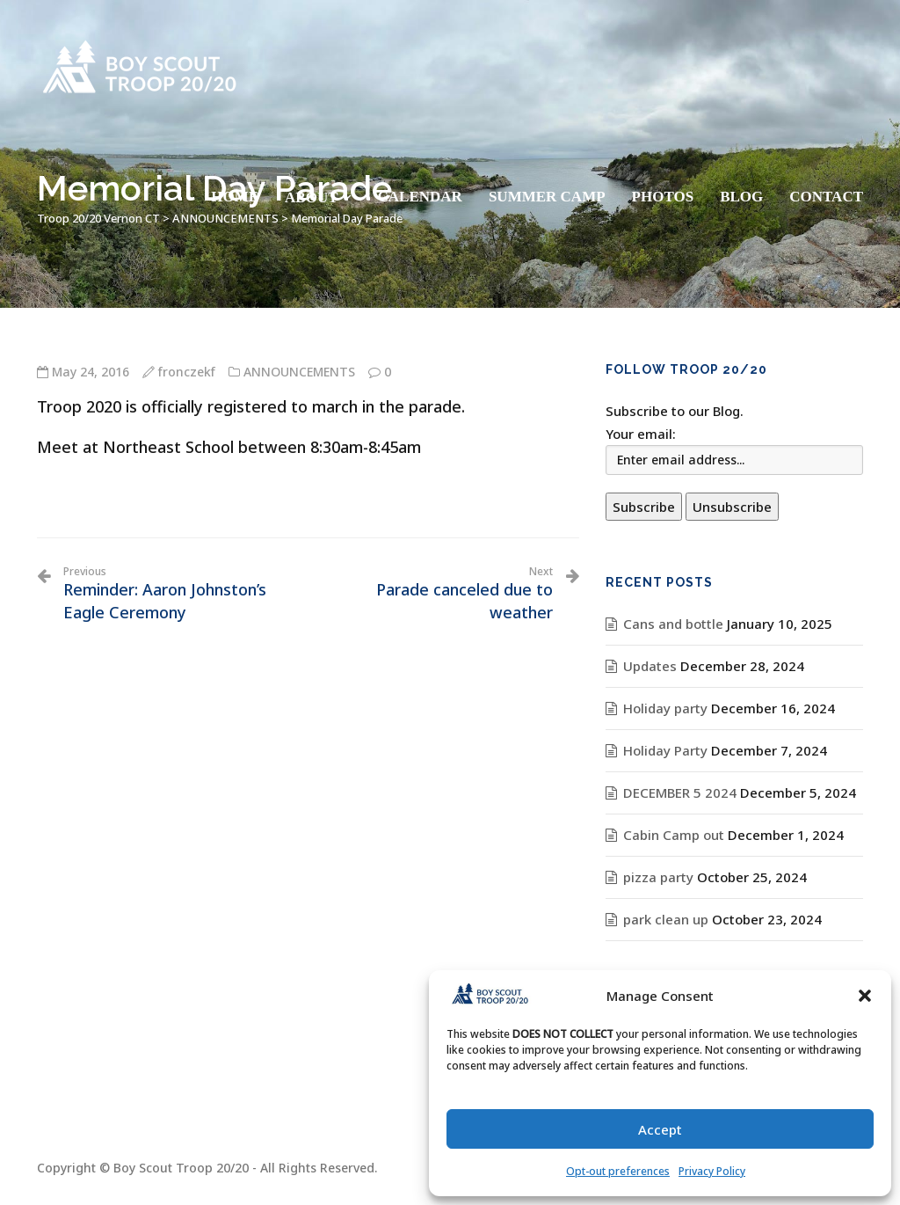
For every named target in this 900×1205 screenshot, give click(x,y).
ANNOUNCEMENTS (299, 371)
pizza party (658, 877)
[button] (865, 995)
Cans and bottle (673, 623)
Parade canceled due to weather (436, 594)
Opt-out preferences (618, 1171)
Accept (660, 1129)
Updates (650, 666)
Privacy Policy (712, 1171)
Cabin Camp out (673, 835)
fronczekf (186, 371)
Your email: (641, 433)
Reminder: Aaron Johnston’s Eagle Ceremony (178, 594)
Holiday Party (665, 750)
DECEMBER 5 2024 (680, 792)
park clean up (665, 919)
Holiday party (665, 708)
